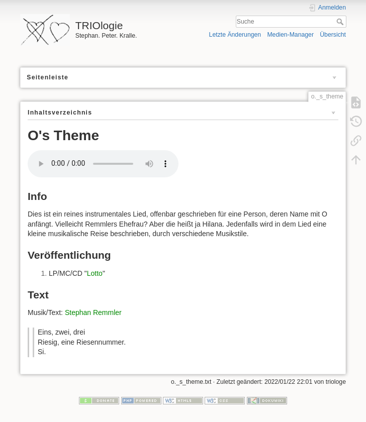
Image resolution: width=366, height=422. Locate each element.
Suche (341, 21)
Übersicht (333, 34)
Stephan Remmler (93, 312)
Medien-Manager (290, 34)
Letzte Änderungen (235, 34)
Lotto (95, 273)
